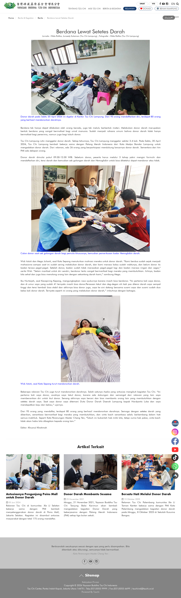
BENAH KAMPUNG (166, 8)
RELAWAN (129, 8)
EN (173, 3)
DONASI (145, 8)
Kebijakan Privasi (90, 582)
